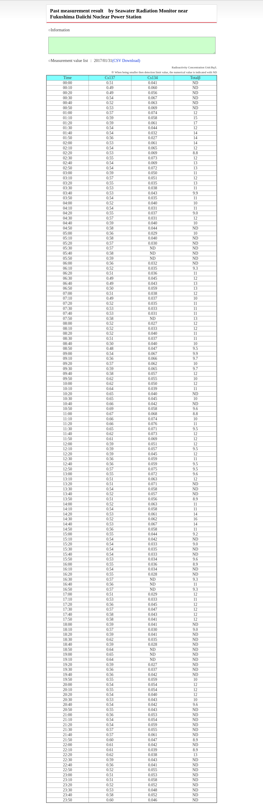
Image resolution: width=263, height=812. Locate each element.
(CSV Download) (126, 64)
